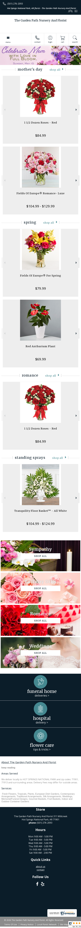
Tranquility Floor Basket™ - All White (40, 510)
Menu (8, 42)
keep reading (8, 767)
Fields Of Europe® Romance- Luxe (41, 193)
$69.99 (40, 359)
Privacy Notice (26, 924)
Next (77, 109)
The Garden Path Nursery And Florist (40, 20)
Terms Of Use (10, 924)
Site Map (64, 924)
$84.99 (40, 135)
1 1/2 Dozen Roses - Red (40, 122)
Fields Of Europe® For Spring (40, 275)
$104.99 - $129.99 (40, 206)
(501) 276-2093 (15, 3)
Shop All (55, 69)
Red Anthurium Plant (40, 346)
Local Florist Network (46, 924)
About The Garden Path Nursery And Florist (28, 762)
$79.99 (40, 288)
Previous (4, 109)
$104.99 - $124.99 (40, 523)
